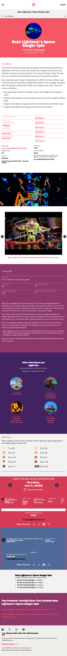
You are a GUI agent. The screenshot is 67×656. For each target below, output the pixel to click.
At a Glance (9, 16)
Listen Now (11, 644)
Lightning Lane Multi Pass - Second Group (15, 162)
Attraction (28, 50)
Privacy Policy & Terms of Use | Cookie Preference (16, 650)
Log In (62, 4)
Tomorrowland (7, 148)
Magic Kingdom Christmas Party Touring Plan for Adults (27, 609)
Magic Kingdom (39, 50)
